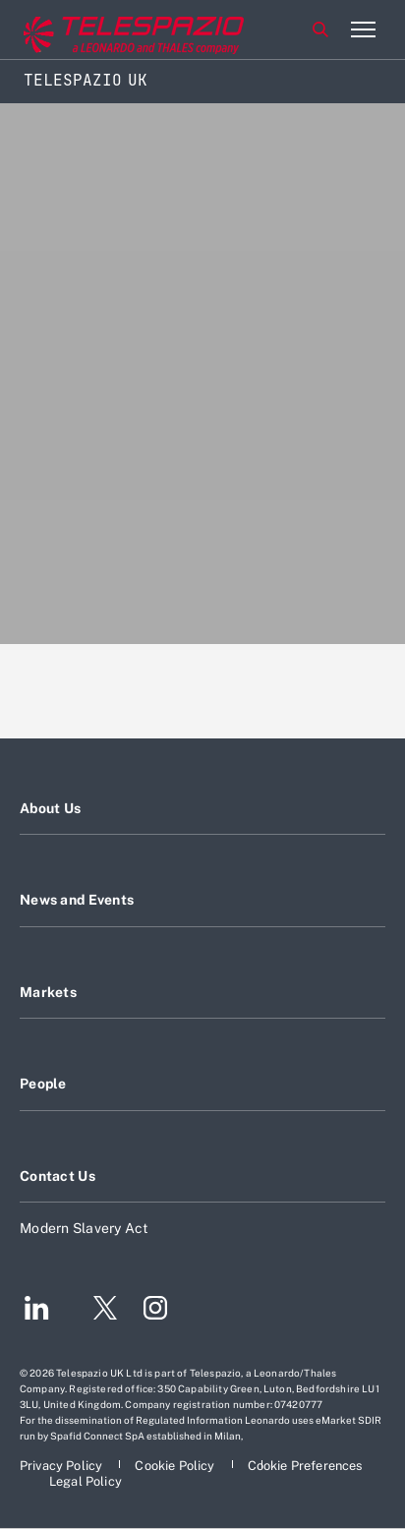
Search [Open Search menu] (320, 29)
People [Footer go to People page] (43, 1083)
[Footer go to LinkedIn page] (37, 1310)
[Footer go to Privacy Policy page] (62, 1465)
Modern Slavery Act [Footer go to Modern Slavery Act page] (84, 1228)
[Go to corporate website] (97, 30)
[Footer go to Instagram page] (155, 1310)
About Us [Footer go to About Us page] (50, 808)
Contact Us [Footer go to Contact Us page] (57, 1176)
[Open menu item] (362, 29)
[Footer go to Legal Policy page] (85, 1481)
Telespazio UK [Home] (85, 80)
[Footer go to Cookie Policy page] (176, 1465)
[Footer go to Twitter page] (97, 1310)
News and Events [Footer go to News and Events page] (77, 900)
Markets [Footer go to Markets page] (48, 992)
